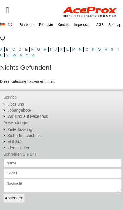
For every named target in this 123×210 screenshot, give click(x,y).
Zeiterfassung (19, 129)
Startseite (26, 25)
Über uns (15, 104)
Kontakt (64, 25)
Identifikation (18, 148)
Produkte (46, 25)
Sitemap (114, 25)
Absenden (14, 198)
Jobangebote (19, 110)
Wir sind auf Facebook (27, 116)
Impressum (83, 25)
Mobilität (15, 141)
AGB (100, 25)
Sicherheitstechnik (24, 135)
